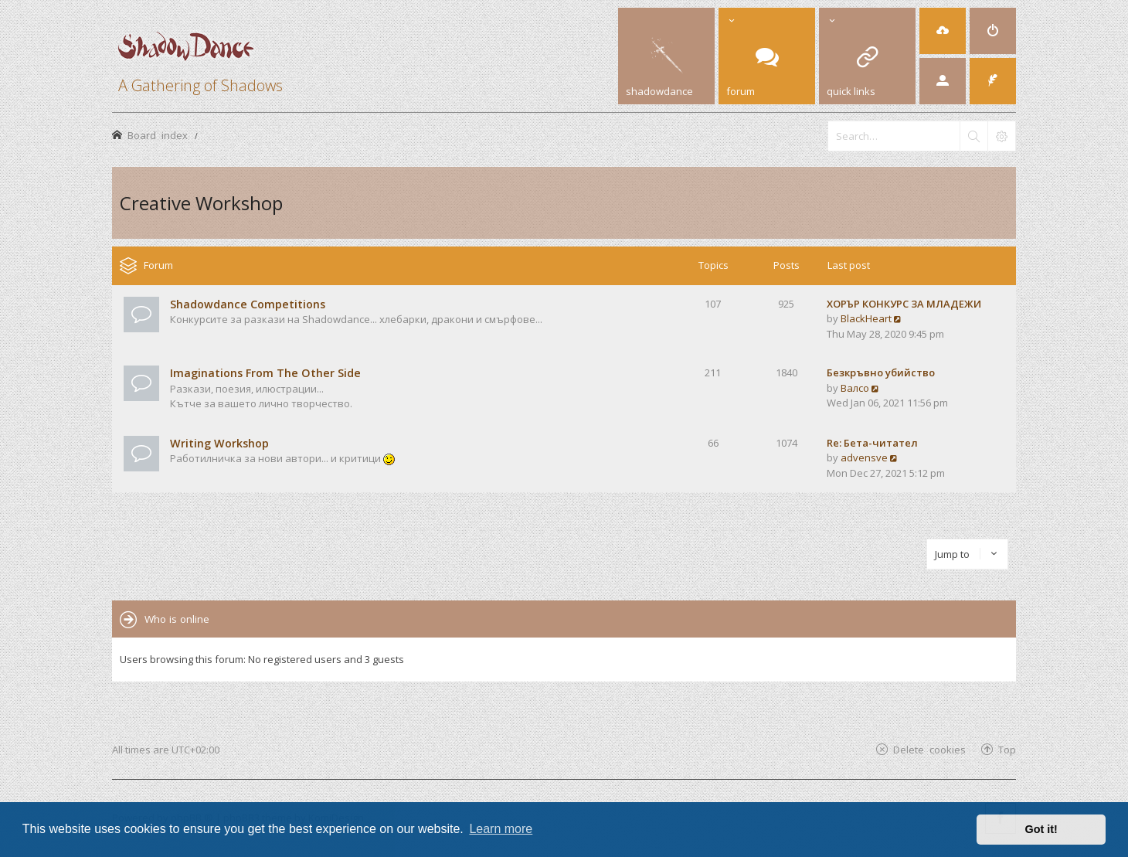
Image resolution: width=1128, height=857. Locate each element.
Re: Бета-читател (872, 443)
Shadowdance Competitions (247, 304)
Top (1007, 749)
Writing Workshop (219, 443)
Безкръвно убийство (881, 372)
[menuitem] (942, 31)
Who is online (176, 619)
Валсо (855, 388)
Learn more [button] (500, 828)
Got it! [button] (1041, 829)
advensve (864, 457)
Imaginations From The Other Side (265, 373)
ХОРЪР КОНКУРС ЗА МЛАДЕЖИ (904, 304)
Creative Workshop (201, 203)
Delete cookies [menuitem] (929, 749)
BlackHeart (866, 318)
